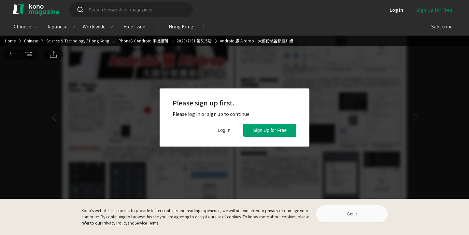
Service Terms (146, 223)
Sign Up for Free (270, 130)
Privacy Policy (114, 223)
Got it (352, 214)
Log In (224, 130)
